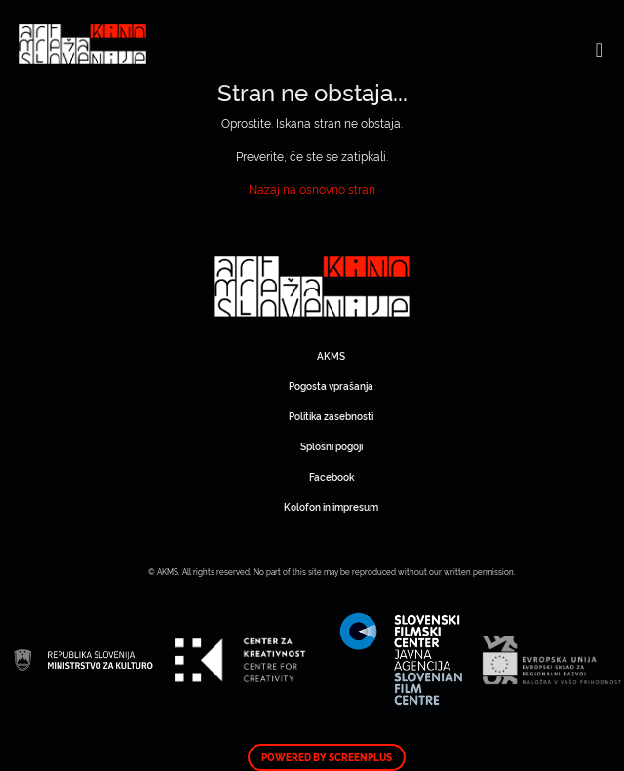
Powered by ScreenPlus (326, 757)
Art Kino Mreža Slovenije (312, 286)
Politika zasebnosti (331, 415)
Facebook (331, 476)
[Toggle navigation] (599, 48)
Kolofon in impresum (331, 506)
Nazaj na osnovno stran (312, 188)
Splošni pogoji (331, 446)
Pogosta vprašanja (331, 385)
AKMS (331, 355)
